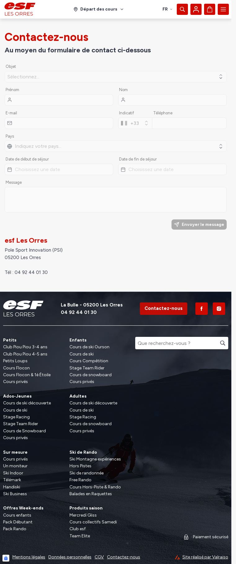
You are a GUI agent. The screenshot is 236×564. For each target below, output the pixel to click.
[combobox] (135, 123)
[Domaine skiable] (99, 9)
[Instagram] (219, 308)
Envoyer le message (199, 224)
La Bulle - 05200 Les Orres (92, 305)
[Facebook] (201, 308)
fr (168, 9)
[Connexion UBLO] (5, 558)
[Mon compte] (196, 9)
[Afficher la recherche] (182, 9)
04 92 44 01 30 (79, 312)
